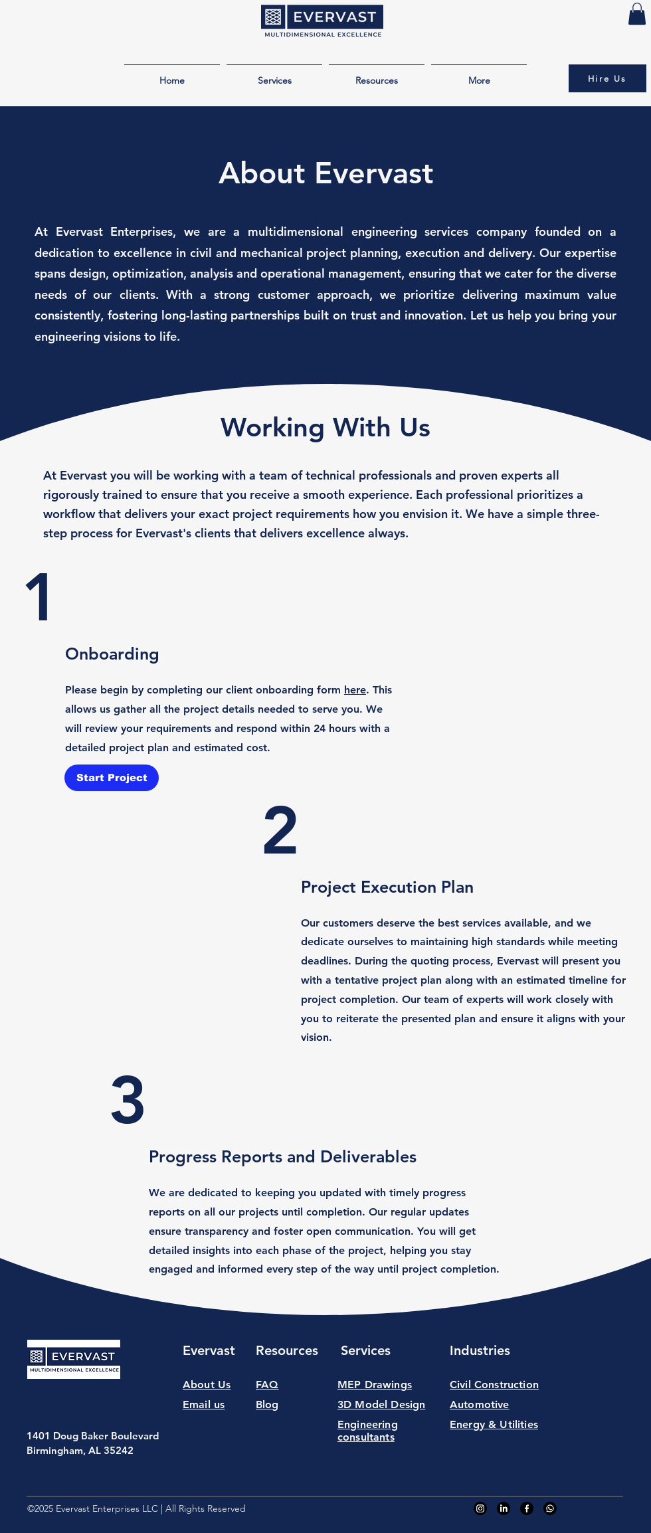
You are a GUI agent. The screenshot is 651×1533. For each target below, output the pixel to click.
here (355, 689)
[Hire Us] (607, 78)
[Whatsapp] (550, 1508)
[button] (637, 14)
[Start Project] (111, 778)
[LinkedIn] (503, 1508)
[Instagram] (480, 1508)
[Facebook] (526, 1508)
